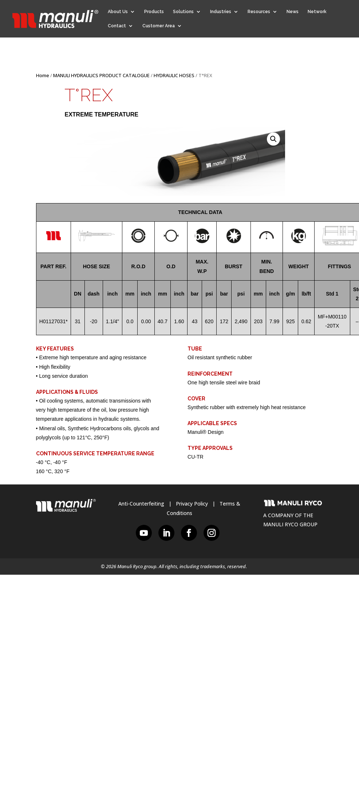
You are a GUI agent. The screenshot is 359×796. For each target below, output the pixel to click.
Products (154, 11)
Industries (220, 11)
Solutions (183, 11)
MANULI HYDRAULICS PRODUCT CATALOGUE (101, 75)
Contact (117, 25)
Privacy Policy (192, 503)
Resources (259, 11)
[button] (273, 139)
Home (42, 75)
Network (317, 11)
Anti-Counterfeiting (141, 503)
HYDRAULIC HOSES (174, 75)
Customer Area (158, 25)
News (293, 11)
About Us (118, 11)
